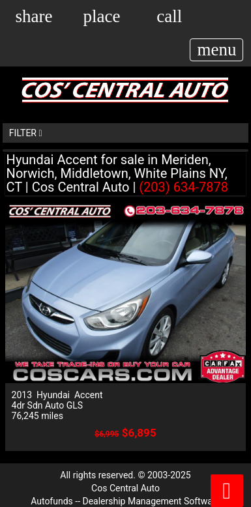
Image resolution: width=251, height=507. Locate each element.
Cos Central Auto (125, 488)
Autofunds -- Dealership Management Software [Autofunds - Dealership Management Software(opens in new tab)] (125, 501)
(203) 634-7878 (183, 187)
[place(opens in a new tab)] (101, 15)
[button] (33, 15)
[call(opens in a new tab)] (169, 15)
